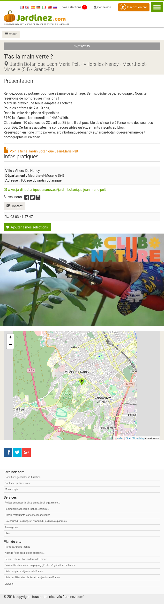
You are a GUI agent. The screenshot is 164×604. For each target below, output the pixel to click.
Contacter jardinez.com (17, 483)
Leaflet (120, 438)
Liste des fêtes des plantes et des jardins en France (32, 577)
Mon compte (11, 489)
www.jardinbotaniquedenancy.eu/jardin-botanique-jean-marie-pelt (55, 190)
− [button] (10, 344)
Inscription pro (133, 7)
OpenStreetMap (135, 438)
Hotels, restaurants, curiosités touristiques (27, 515)
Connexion (102, 7)
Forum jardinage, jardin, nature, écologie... (27, 509)
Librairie (9, 583)
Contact (14, 206)
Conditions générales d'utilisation (22, 477)
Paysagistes (11, 527)
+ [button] (10, 337)
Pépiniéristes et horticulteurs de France (26, 559)
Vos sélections (74, 7)
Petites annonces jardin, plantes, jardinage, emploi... (32, 502)
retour (11, 34)
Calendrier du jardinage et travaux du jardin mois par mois (36, 521)
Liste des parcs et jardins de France (24, 571)
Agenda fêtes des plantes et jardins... (25, 553)
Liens (8, 533)
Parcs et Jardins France (17, 546)
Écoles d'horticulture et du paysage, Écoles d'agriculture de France (40, 565)
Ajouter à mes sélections (27, 227)
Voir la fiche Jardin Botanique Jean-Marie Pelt (41, 151)
